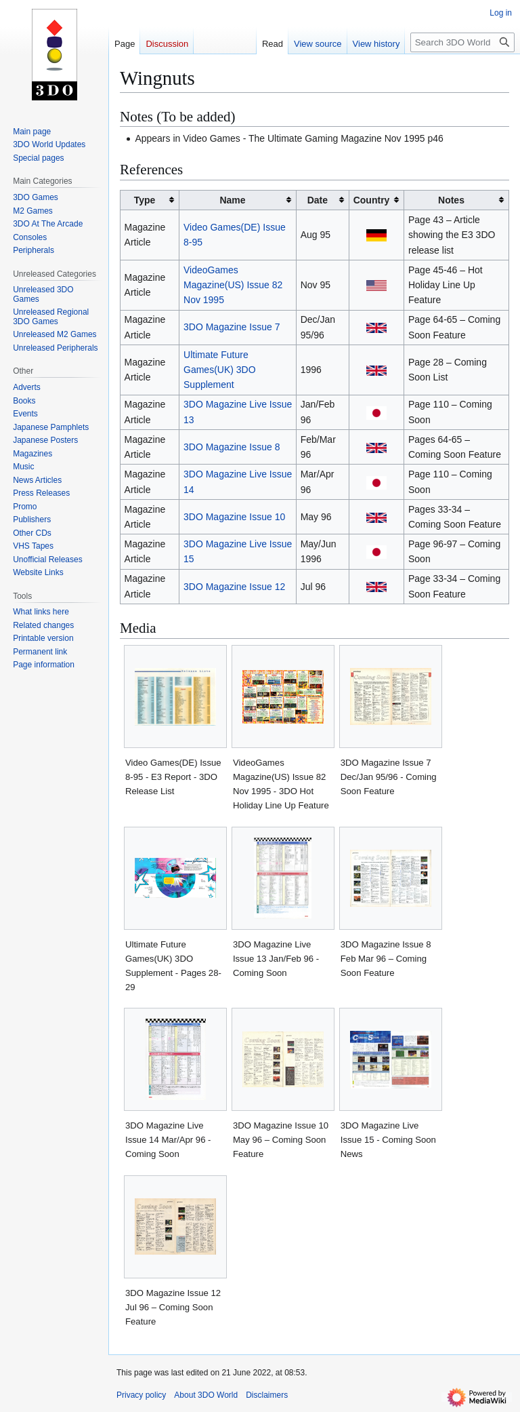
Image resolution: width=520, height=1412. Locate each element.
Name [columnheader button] (232, 200)
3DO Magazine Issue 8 (231, 447)
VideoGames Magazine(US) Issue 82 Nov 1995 (232, 285)
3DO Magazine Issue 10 (234, 516)
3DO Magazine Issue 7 (231, 326)
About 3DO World (206, 1395)
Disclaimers (267, 1395)
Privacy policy (141, 1395)
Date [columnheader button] (317, 200)
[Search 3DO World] (462, 42)
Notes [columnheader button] (451, 200)
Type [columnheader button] (145, 200)
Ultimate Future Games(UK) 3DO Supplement (219, 370)
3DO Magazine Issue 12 (234, 586)
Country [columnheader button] (371, 200)
